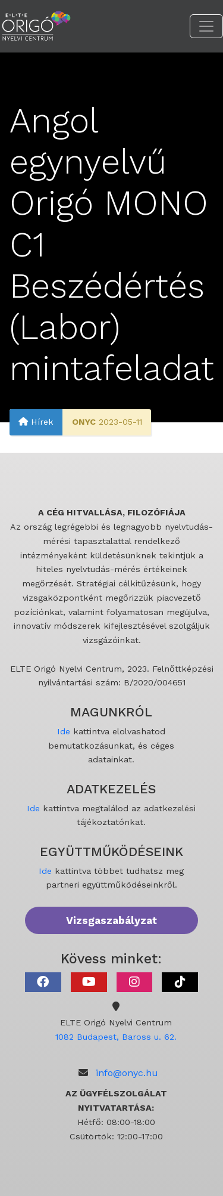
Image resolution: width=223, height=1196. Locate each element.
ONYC (84, 422)
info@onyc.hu (127, 1072)
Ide (63, 731)
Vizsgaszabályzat (111, 920)
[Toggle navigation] (206, 26)
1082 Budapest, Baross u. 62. (116, 1037)
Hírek (36, 422)
